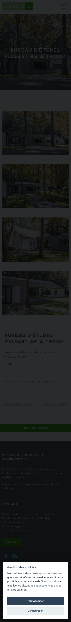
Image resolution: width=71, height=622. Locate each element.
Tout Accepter (35, 600)
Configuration (35, 610)
